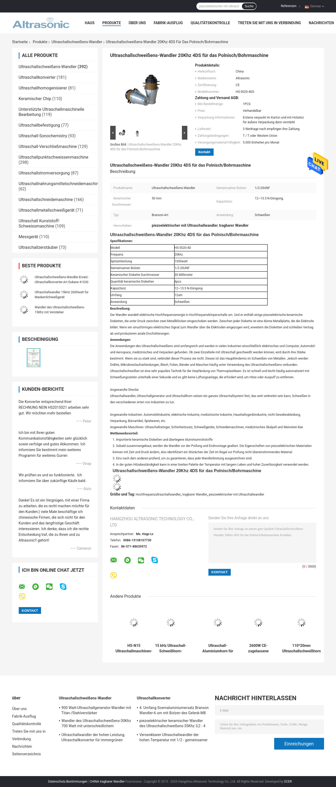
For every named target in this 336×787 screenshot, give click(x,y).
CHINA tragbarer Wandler (107, 781)
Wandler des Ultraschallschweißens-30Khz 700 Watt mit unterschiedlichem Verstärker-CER (96, 724)
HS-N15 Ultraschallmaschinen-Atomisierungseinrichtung (134, 648)
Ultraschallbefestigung (39, 125)
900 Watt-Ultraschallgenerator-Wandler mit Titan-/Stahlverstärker (96, 710)
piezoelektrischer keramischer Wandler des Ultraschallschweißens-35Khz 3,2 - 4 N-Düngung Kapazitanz (173, 724)
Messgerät (28, 236)
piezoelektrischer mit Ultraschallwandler (236, 494)
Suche (249, 6)
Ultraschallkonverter (37, 77)
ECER (288, 781)
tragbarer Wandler (194, 494)
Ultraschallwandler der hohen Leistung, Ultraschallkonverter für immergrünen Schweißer (93, 738)
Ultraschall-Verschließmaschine (48, 146)
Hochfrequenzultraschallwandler (158, 494)
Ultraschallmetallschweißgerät (47, 210)
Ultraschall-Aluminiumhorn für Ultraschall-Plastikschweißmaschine (217, 648)
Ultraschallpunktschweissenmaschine (53, 157)
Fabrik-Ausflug (168, 23)
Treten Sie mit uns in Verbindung (269, 23)
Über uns (137, 23)
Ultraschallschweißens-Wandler (76, 42)
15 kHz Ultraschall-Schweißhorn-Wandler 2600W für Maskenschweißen (171, 648)
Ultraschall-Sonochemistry (43, 135)
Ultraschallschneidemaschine (46, 199)
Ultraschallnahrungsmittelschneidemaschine (60, 183)
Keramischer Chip (35, 98)
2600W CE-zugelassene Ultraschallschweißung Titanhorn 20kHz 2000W (258, 648)
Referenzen (289, 6)
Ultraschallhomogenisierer (43, 88)
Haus (90, 23)
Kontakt (204, 152)
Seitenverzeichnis (26, 754)
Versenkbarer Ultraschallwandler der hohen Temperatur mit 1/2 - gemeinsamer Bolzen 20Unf (174, 738)
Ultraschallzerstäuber (38, 247)
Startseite (20, 42)
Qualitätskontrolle (210, 23)
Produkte (111, 23)
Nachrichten (321, 23)
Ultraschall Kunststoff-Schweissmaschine (39, 223)
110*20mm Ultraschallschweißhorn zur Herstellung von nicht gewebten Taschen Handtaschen (301, 648)
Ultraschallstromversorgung (44, 173)
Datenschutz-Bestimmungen (67, 781)
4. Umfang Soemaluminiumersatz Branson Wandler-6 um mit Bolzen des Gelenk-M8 (174, 710)
